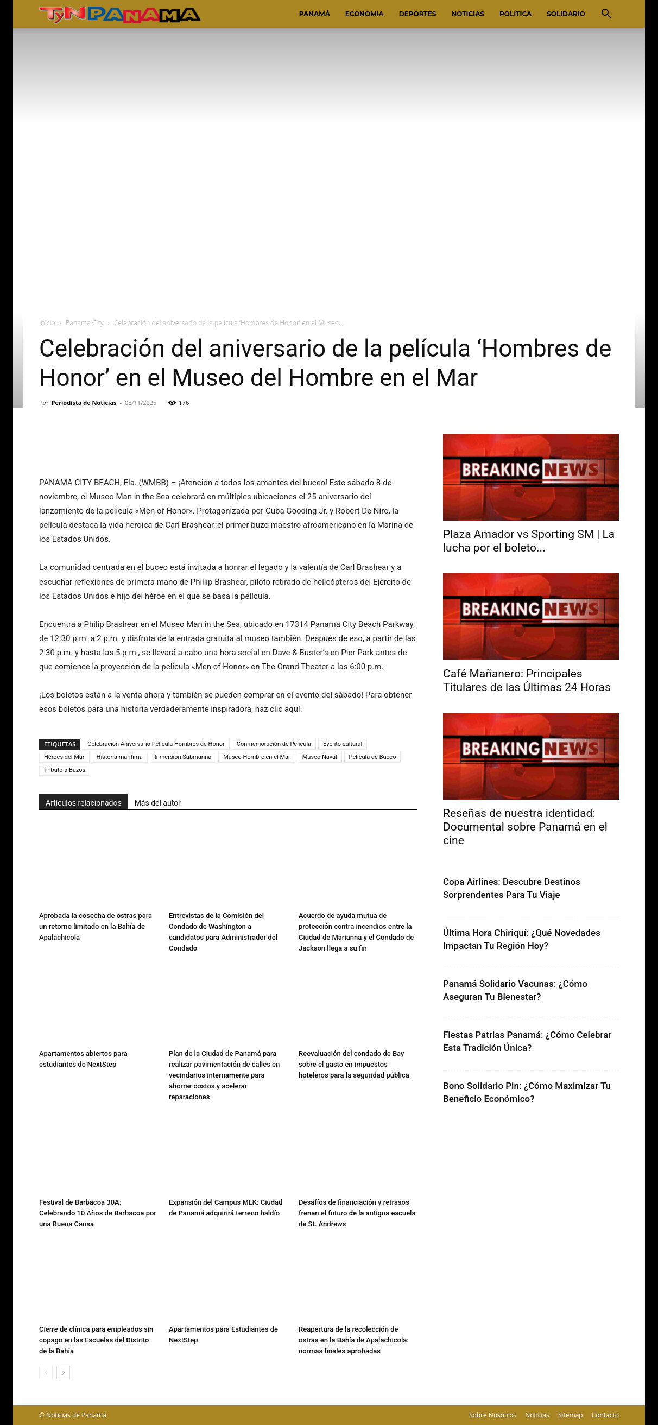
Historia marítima (120, 757)
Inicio (47, 322)
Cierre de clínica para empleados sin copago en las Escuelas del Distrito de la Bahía (96, 1340)
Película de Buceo (372, 757)
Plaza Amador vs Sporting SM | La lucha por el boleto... (529, 541)
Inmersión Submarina (183, 757)
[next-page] (63, 1372)
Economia (364, 14)
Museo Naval (319, 757)
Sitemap (570, 1415)
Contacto (605, 1415)
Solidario (566, 14)
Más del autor (158, 803)
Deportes (417, 14)
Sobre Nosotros (492, 1415)
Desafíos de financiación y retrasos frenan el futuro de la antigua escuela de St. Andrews (357, 1213)
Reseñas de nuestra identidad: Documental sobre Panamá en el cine (525, 827)
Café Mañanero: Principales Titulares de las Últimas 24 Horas (527, 680)
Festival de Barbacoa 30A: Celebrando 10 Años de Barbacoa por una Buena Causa (97, 1213)
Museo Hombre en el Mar (256, 757)
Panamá (314, 14)
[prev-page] (46, 1372)
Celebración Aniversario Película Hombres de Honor (156, 744)
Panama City (85, 322)
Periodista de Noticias (84, 402)
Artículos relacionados (84, 803)
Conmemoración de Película (274, 744)
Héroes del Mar (64, 757)
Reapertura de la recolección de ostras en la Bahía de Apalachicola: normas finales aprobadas (354, 1340)
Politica (515, 14)
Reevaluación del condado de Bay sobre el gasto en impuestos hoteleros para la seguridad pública (354, 1064)
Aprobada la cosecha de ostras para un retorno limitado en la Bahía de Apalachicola (95, 926)
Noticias (467, 14)
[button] (606, 15)
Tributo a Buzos (64, 770)
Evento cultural (342, 744)
